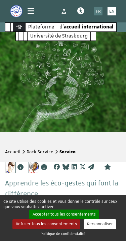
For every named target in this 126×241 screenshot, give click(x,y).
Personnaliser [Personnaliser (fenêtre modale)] (100, 224)
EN (112, 11)
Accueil (12, 152)
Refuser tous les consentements (46, 224)
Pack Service (40, 152)
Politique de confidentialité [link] (63, 233)
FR (98, 11)
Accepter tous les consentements (64, 214)
